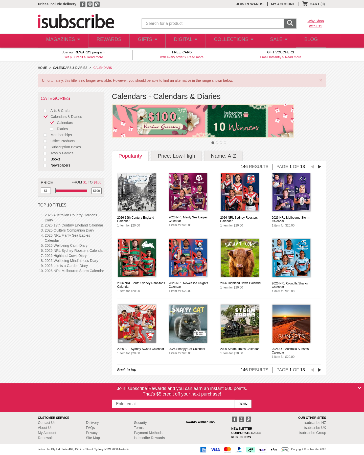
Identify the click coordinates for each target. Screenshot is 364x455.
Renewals (45, 438)
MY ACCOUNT (283, 4)
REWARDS (107, 41)
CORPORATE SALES (246, 433)
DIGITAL (185, 41)
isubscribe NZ (315, 423)
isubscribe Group (312, 433)
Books (50, 159)
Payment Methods (148, 433)
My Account (47, 433)
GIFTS (146, 41)
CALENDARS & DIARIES (70, 68)
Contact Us (46, 423)
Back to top (126, 369)
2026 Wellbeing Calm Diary (66, 245)
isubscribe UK (315, 428)
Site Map (93, 438)
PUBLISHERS (241, 437)
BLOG (310, 41)
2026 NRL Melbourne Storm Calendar (74, 271)
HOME (42, 68)
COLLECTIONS (232, 41)
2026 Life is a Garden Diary (66, 266)
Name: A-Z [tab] (223, 156)
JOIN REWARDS (249, 4)
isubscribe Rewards (149, 438)
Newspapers (55, 165)
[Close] (359, 387)
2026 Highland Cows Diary (66, 256)
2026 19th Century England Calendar (74, 225)
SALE (276, 41)
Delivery (92, 423)
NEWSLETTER (241, 428)
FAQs (90, 428)
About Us (45, 428)
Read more (95, 57)
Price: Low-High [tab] (176, 156)
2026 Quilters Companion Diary (69, 230)
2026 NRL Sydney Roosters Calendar (74, 251)
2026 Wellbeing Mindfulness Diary (71, 261)
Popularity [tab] (130, 156)
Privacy (92, 433)
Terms (139, 428)
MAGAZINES (62, 41)
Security (140, 423)
